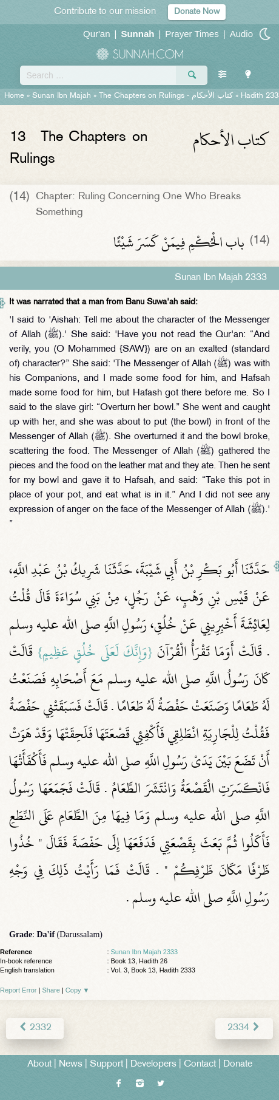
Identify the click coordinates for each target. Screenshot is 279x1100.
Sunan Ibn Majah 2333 (144, 951)
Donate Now (197, 12)
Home (14, 96)
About (39, 1064)
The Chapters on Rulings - (167, 96)
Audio (241, 34)
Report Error (18, 990)
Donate (237, 1064)
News (70, 1064)
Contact (200, 1064)
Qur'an (96, 34)
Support (106, 1064)
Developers (153, 1064)
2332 (35, 1028)
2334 (244, 1028)
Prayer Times (191, 34)
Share (51, 990)
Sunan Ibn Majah (61, 96)
